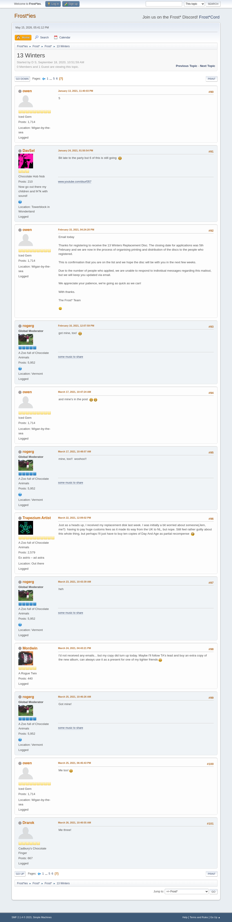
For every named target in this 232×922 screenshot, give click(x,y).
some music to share (70, 356)
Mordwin (30, 648)
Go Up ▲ (215, 917)
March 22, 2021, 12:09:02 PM (74, 517)
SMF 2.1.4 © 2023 (21, 917)
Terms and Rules (199, 917)
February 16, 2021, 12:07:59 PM (76, 325)
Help (184, 917)
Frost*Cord (209, 17)
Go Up (20, 874)
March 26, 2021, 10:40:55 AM (74, 822)
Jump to (158, 891)
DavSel (29, 151)
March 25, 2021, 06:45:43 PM (74, 763)
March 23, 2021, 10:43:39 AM (74, 581)
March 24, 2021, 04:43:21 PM (74, 648)
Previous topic (186, 66)
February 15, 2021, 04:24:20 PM (76, 229)
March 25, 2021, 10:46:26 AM (74, 696)
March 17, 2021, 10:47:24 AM (74, 391)
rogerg (28, 326)
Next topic (207, 66)
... (51, 78)
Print (211, 79)
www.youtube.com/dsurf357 (74, 181)
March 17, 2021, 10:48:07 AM (74, 451)
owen (27, 91)
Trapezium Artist (37, 518)
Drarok (28, 823)
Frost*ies (25, 16)
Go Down (22, 79)
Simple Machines (42, 917)
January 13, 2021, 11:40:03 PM (75, 90)
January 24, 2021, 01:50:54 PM (75, 150)
